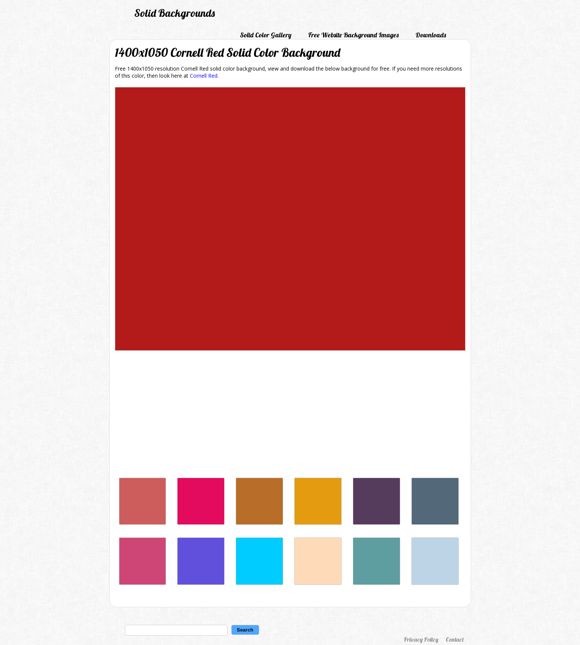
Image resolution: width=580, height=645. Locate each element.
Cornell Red (203, 75)
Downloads (431, 35)
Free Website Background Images (353, 35)
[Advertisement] (290, 416)
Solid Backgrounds (174, 12)
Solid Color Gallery (265, 35)
